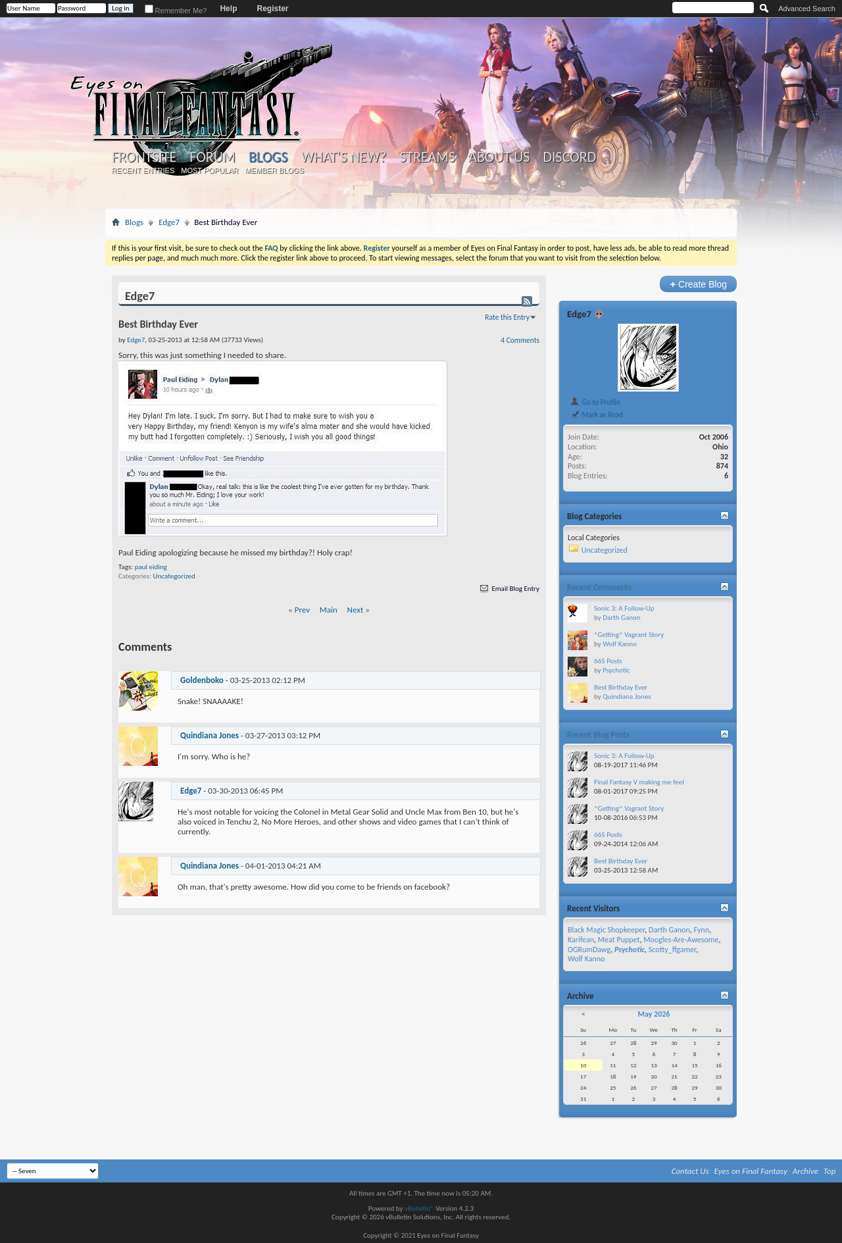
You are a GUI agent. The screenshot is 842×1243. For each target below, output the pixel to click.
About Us (499, 157)
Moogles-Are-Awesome (680, 939)
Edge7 (169, 222)
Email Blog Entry (508, 588)
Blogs (268, 157)
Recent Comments (599, 587)
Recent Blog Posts (598, 735)
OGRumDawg (589, 949)
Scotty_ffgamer (672, 949)
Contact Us (690, 1171)
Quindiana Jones (209, 735)
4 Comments (520, 340)
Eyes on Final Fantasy (750, 1171)
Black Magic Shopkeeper (606, 929)
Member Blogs (274, 170)
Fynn (701, 929)
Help (228, 8)
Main (328, 610)
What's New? (344, 157)
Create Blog (698, 284)
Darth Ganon (621, 617)
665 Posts (608, 661)
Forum (212, 157)
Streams (427, 157)
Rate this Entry (507, 317)
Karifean (581, 939)
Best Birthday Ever (620, 687)
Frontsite (144, 157)
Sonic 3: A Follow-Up (624, 608)
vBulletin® (419, 1208)
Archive (805, 1171)
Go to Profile (595, 402)
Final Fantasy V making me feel (639, 782)
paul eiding (151, 567)
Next (355, 610)
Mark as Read (596, 414)
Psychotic (616, 670)
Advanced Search (806, 9)
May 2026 (653, 1014)
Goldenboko (202, 680)
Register (272, 8)
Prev (302, 610)
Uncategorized (174, 576)
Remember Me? (176, 10)
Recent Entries (143, 170)
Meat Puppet (619, 939)
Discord (569, 157)
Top (830, 1171)
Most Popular (209, 170)
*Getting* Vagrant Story (629, 634)
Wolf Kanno (620, 644)
